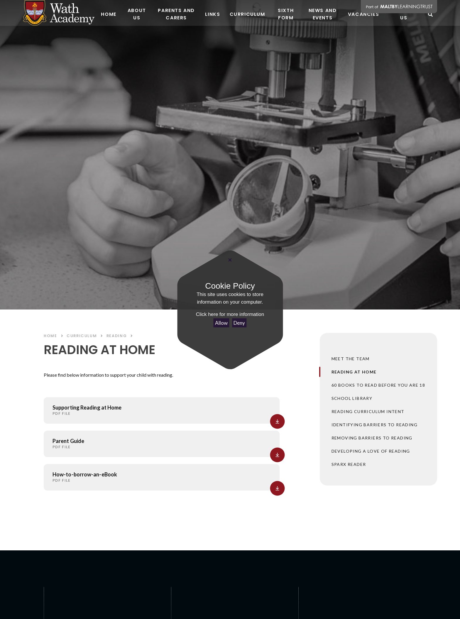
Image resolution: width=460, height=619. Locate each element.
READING (116, 336)
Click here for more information (230, 314)
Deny (239, 323)
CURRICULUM (82, 336)
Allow (221, 323)
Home (50, 336)
